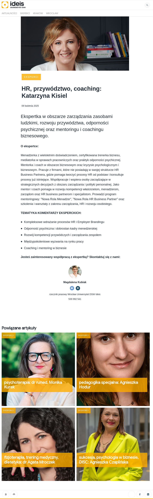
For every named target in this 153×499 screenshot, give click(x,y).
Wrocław (52, 13)
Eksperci (25, 13)
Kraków (38, 13)
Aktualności (9, 13)
